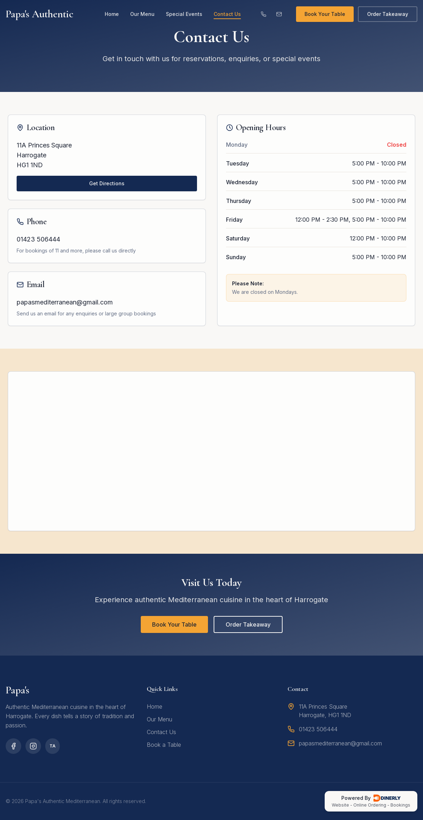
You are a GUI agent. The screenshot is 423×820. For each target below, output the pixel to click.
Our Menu (142, 14)
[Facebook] (13, 746)
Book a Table (164, 744)
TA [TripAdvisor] (53, 746)
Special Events (184, 14)
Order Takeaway (387, 14)
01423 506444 (38, 239)
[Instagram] (33, 746)
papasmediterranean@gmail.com (65, 302)
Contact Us (227, 14)
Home (112, 14)
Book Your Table (325, 14)
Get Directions (106, 183)
